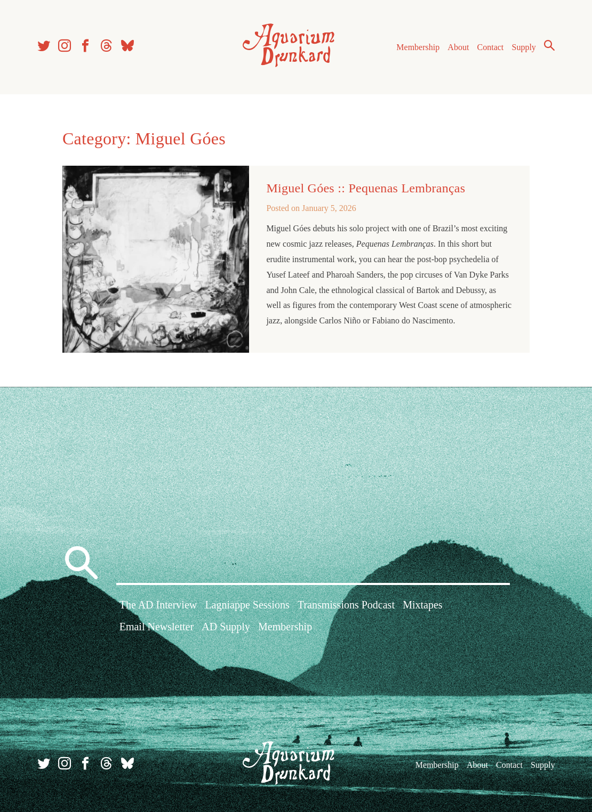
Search (549, 45)
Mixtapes (422, 605)
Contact (490, 47)
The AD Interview (158, 605)
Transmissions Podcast (346, 605)
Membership (417, 47)
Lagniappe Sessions (247, 605)
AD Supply (226, 626)
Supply (524, 47)
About (458, 47)
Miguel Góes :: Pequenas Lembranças (365, 188)
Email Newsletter (156, 626)
